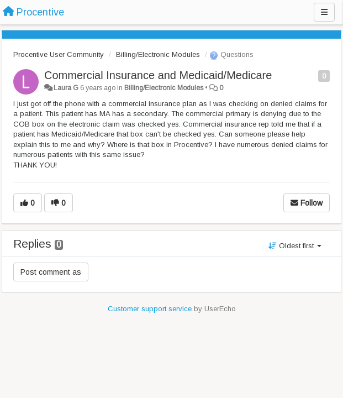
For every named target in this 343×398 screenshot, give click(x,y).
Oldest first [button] (294, 246)
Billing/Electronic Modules (158, 54)
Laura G (66, 88)
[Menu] (324, 12)
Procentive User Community (58, 54)
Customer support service (150, 309)
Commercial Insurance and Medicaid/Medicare (158, 75)
